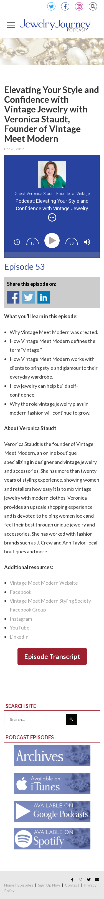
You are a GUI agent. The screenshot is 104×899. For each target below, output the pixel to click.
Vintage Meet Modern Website (44, 583)
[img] (52, 217)
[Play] (53, 241)
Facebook (65, 6)
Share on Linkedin (43, 297)
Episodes (25, 885)
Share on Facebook (13, 297)
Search (93, 6)
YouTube (19, 628)
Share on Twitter (28, 297)
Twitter (51, 6)
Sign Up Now (49, 885)
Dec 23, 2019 (14, 149)
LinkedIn (19, 637)
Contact (72, 885)
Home (9, 885)
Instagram (79, 6)
